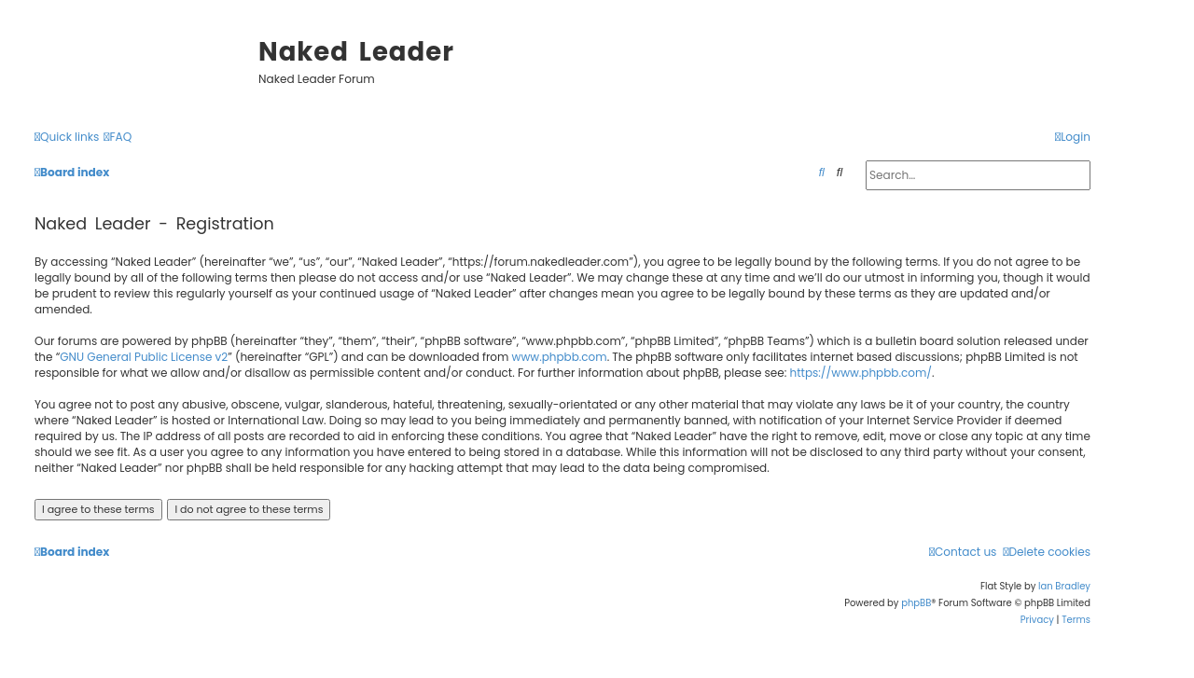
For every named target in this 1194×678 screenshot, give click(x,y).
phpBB (916, 603)
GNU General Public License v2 (144, 357)
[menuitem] (118, 137)
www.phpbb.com (559, 357)
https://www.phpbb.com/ (861, 373)
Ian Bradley (1064, 586)
